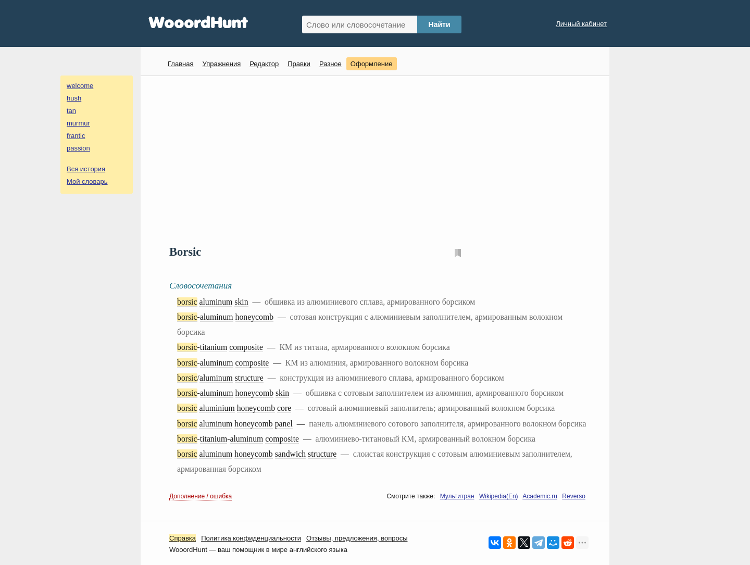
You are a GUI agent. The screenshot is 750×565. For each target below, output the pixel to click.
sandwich (290, 453)
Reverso (573, 496)
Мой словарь (87, 181)
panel (284, 423)
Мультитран (457, 496)
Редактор (264, 64)
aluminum (215, 301)
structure (249, 377)
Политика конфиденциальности (251, 538)
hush (74, 98)
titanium (214, 347)
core (284, 408)
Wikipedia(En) (498, 496)
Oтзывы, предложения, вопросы (356, 538)
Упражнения (221, 64)
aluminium (216, 408)
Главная (180, 64)
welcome (80, 86)
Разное (330, 64)
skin (241, 301)
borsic (187, 301)
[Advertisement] (379, 159)
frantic (76, 136)
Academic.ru (539, 496)
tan (71, 111)
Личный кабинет (581, 24)
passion (78, 148)
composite (246, 347)
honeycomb (254, 316)
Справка (182, 538)
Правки (299, 64)
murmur (78, 123)
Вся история (86, 169)
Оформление (372, 64)
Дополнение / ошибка (200, 496)
